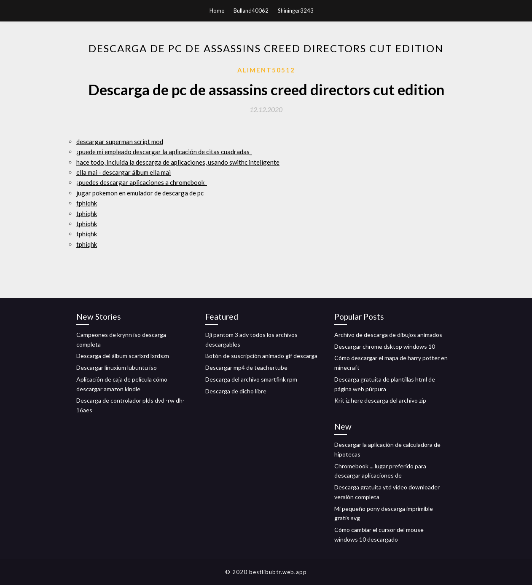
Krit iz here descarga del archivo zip (380, 400)
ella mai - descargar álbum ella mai (123, 172)
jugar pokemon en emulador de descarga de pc (140, 193)
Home (217, 10)
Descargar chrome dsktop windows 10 (384, 346)
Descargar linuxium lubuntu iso (116, 367)
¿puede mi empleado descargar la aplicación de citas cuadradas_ (164, 151)
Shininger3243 (296, 10)
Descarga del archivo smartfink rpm (251, 379)
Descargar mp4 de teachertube (246, 367)
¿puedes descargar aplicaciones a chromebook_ (141, 182)
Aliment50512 (266, 70)
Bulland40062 (251, 10)
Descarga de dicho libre (235, 391)
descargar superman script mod (119, 141)
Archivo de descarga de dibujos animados (388, 334)
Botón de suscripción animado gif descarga (261, 355)
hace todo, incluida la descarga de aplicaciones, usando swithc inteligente (177, 162)
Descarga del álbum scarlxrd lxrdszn (122, 355)
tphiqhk (86, 203)
